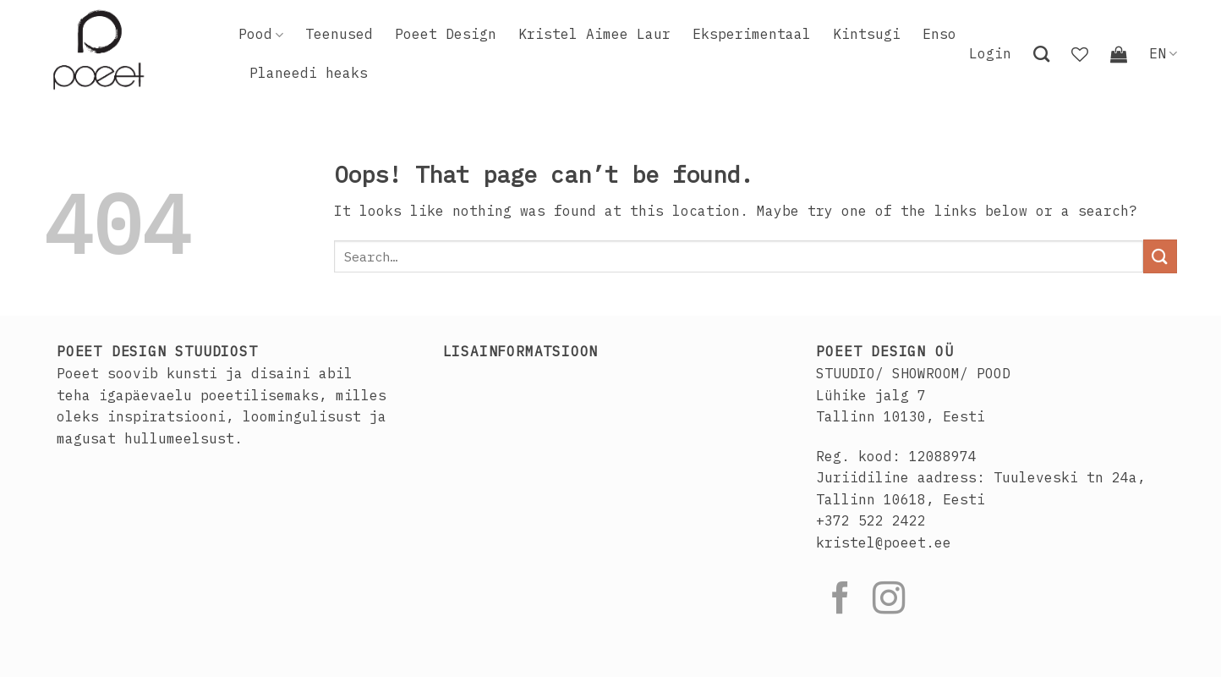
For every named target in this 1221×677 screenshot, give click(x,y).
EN (1163, 53)
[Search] (1041, 54)
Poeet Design (445, 33)
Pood (260, 33)
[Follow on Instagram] (889, 600)
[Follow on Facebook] (840, 600)
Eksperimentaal (752, 33)
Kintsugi (867, 33)
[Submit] (1160, 255)
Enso (939, 33)
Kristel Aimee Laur (594, 33)
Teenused (339, 33)
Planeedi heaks (308, 72)
